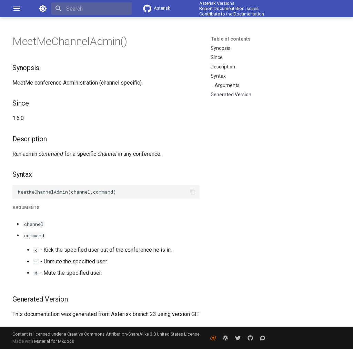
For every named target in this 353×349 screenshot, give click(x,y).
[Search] (91, 8)
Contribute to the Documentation (231, 14)
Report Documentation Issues (229, 8)
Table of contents (231, 39)
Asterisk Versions (216, 3)
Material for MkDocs (54, 341)
